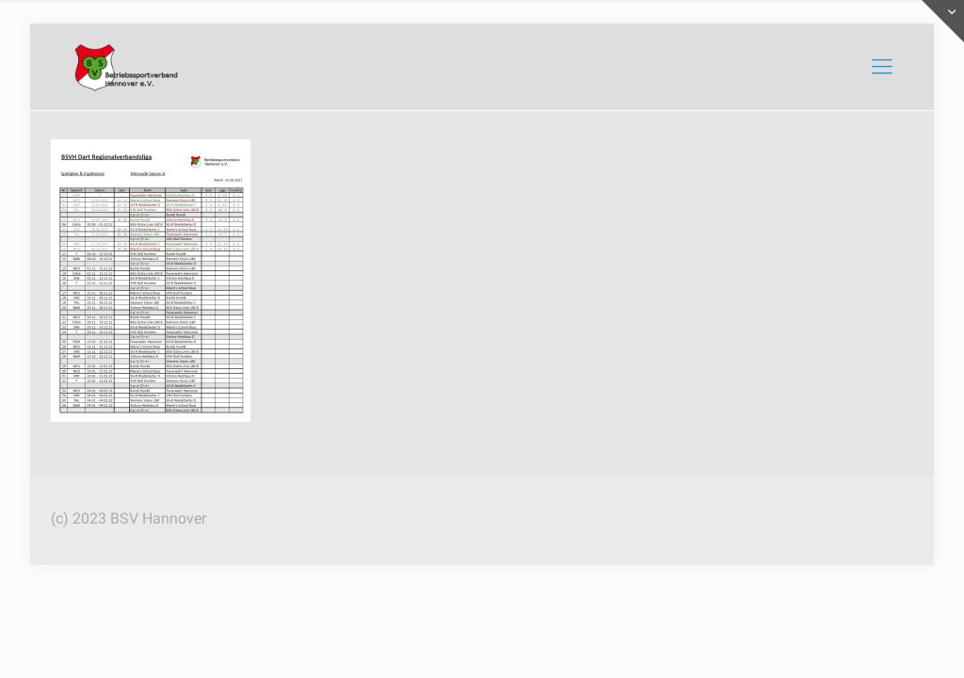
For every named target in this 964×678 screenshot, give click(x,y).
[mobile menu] (882, 67)
